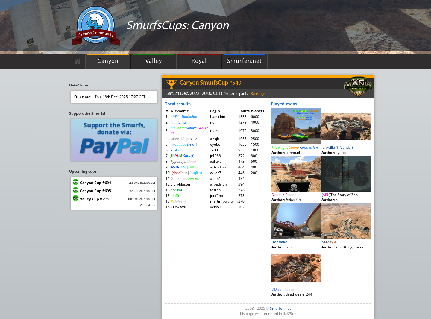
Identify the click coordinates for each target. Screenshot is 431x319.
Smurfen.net (244, 61)
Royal (199, 61)
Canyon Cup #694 (95, 182)
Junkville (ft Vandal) (337, 147)
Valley (153, 61)
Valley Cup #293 (94, 198)
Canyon (108, 61)
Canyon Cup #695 (95, 190)
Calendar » (147, 205)
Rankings (258, 94)
